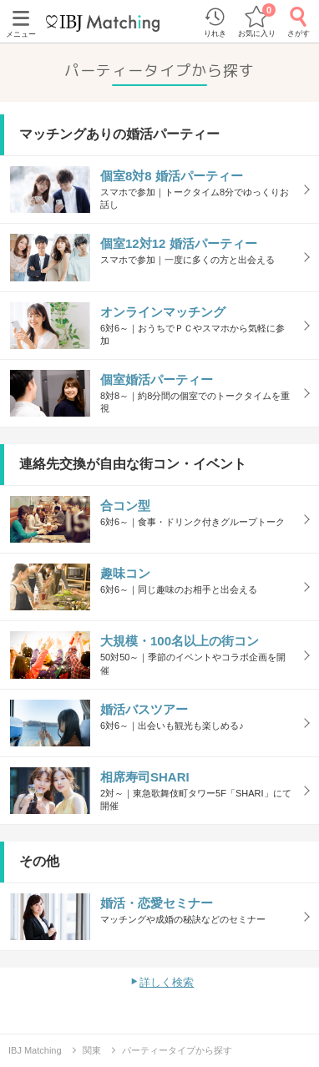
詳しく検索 (166, 982)
